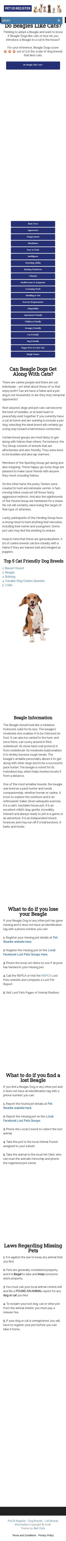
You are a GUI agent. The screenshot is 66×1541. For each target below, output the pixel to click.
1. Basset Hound (13, 568)
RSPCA (46, 975)
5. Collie (7, 585)
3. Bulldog (8, 576)
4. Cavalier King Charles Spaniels (23, 581)
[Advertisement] (33, 107)
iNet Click (39, 1528)
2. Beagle (8, 572)
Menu (6, 20)
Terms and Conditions (24, 1535)
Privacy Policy (46, 1535)
